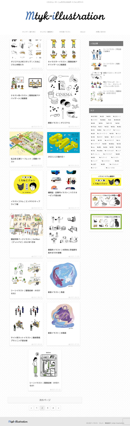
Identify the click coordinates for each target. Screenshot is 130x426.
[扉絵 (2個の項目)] (107, 137)
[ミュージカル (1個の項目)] (113, 167)
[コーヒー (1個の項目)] (97, 167)
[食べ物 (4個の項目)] (110, 123)
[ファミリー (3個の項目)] (117, 130)
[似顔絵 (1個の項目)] (100, 150)
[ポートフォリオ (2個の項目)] (116, 137)
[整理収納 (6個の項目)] (117, 119)
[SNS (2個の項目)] (119, 140)
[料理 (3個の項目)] (112, 133)
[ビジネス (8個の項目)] (94, 119)
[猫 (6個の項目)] (110, 119)
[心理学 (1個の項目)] (95, 164)
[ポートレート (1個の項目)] (96, 154)
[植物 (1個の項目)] (94, 157)
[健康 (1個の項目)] (118, 154)
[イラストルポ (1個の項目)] (109, 150)
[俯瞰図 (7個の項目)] (103, 119)
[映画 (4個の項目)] (94, 123)
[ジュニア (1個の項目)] (95, 161)
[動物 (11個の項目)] (109, 116)
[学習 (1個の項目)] (93, 150)
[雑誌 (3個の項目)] (113, 126)
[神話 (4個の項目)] (118, 123)
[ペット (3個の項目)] (118, 133)
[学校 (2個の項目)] (100, 140)
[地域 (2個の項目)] (119, 143)
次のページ (44, 400)
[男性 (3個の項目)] (93, 137)
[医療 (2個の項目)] (105, 143)
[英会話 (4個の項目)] (93, 126)
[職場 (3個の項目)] (99, 130)
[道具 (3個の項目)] (93, 133)
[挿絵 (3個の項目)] (119, 126)
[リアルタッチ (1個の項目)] (115, 164)
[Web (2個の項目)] (93, 147)
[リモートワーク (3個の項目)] (102, 133)
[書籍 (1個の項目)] (118, 161)
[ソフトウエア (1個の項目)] (109, 154)
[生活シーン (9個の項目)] (117, 116)
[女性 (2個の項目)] (93, 140)
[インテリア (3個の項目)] (107, 130)
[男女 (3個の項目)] (93, 130)
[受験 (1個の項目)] (112, 147)
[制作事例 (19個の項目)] (94, 116)
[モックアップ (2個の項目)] (95, 143)
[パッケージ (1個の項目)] (104, 157)
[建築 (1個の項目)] (104, 164)
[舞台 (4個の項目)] (101, 123)
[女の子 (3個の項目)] (100, 137)
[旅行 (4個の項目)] (100, 126)
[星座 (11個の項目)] (102, 116)
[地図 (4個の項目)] (107, 126)
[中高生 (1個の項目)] (118, 147)
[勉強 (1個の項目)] (105, 147)
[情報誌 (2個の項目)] (112, 143)
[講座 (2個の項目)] (99, 147)
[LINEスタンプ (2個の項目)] (109, 140)
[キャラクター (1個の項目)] (107, 161)
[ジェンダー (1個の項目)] (116, 157)
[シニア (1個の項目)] (118, 150)
